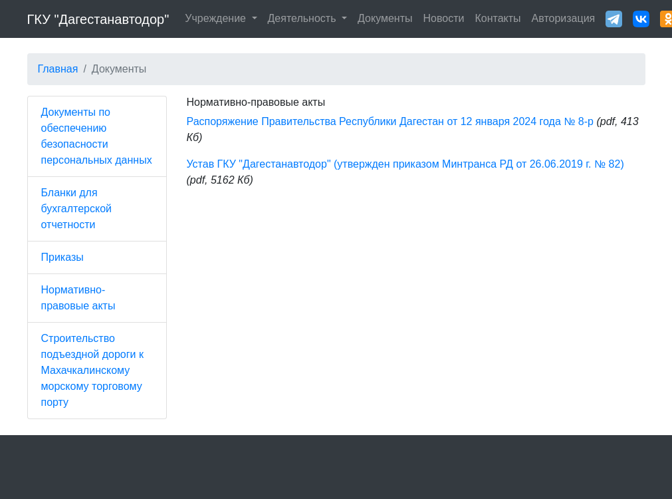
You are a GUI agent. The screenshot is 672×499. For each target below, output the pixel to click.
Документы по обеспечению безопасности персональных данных (96, 136)
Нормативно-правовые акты (78, 297)
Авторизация (564, 18)
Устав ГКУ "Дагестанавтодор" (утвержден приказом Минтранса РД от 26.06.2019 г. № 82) (405, 164)
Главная (58, 69)
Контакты (497, 18)
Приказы (62, 257)
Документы (385, 18)
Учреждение (217, 18)
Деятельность (303, 18)
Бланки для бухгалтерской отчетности (76, 208)
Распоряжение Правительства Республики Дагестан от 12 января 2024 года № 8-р (390, 121)
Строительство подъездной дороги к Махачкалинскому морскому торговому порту (92, 370)
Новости (444, 18)
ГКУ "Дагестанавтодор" (98, 19)
